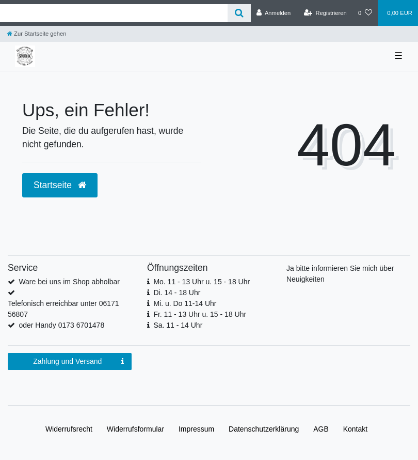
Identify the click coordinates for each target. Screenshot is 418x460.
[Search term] (114, 13)
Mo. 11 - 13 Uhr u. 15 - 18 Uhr (201, 282)
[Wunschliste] (365, 13)
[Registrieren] (325, 13)
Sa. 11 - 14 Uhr (177, 325)
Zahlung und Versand (78, 361)
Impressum (196, 429)
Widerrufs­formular (135, 429)
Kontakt (355, 429)
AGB (321, 429)
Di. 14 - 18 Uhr (176, 292)
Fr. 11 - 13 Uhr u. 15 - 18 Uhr (199, 314)
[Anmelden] (274, 13)
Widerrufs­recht (68, 429)
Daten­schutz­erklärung (264, 429)
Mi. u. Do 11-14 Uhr (184, 303)
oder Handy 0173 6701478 (61, 325)
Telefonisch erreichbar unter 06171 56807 (63, 308)
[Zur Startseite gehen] (36, 33)
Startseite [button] (60, 185)
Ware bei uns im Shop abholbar (69, 282)
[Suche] (239, 13)
